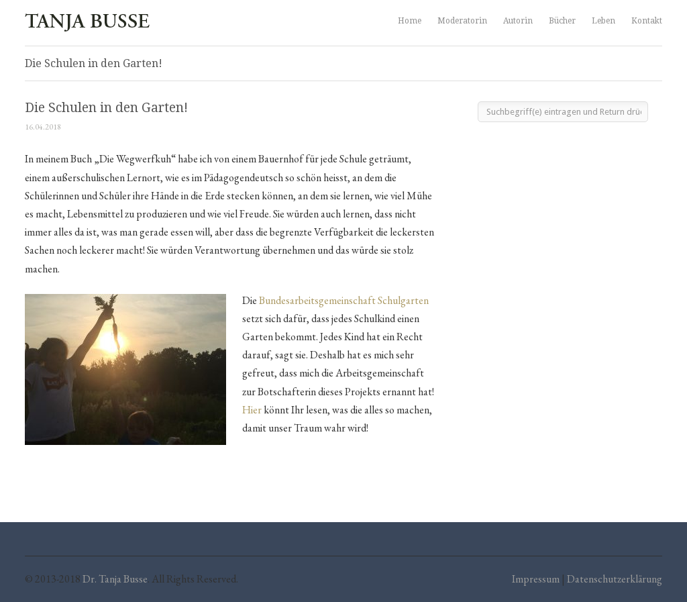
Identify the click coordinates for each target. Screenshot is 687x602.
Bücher (562, 21)
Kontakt (646, 21)
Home (409, 21)
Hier (253, 410)
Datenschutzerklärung (614, 579)
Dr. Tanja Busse (115, 579)
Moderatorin (462, 21)
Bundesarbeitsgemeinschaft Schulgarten (344, 300)
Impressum (536, 579)
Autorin (518, 21)
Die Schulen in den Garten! (106, 107)
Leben (603, 21)
